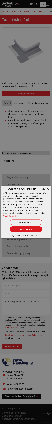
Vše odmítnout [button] (26, 222)
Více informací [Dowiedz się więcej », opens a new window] (9, 216)
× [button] (48, 189)
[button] (26, 235)
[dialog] (26, 212)
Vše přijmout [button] (26, 229)
